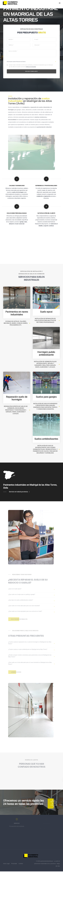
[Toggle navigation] (60, 3)
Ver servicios (11, 487)
